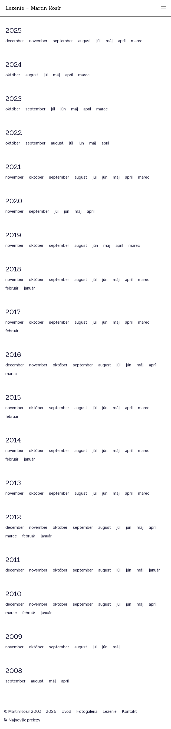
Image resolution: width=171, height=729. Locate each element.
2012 (13, 517)
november (38, 41)
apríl (122, 41)
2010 (13, 594)
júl (98, 41)
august (84, 41)
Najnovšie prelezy (22, 720)
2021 (13, 167)
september (63, 41)
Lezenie (110, 711)
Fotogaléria (87, 711)
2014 (13, 440)
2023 (13, 98)
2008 (13, 670)
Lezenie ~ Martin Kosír (33, 8)
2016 (13, 354)
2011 (12, 560)
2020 (13, 201)
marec (136, 41)
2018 (13, 269)
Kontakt (129, 711)
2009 (13, 636)
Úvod (66, 711)
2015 (13, 397)
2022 (13, 133)
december (14, 41)
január (29, 288)
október (12, 75)
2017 (13, 312)
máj (109, 41)
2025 (13, 30)
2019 (13, 235)
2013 (13, 483)
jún (63, 109)
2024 (13, 64)
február (11, 288)
